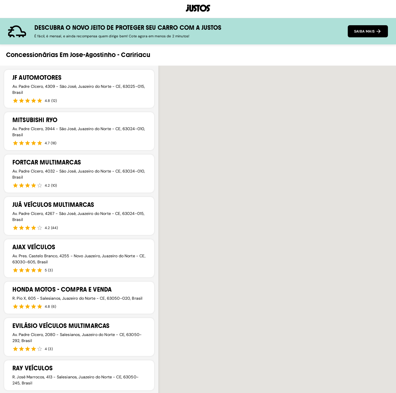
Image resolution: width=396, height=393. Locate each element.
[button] (188, 275)
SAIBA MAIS (368, 31)
